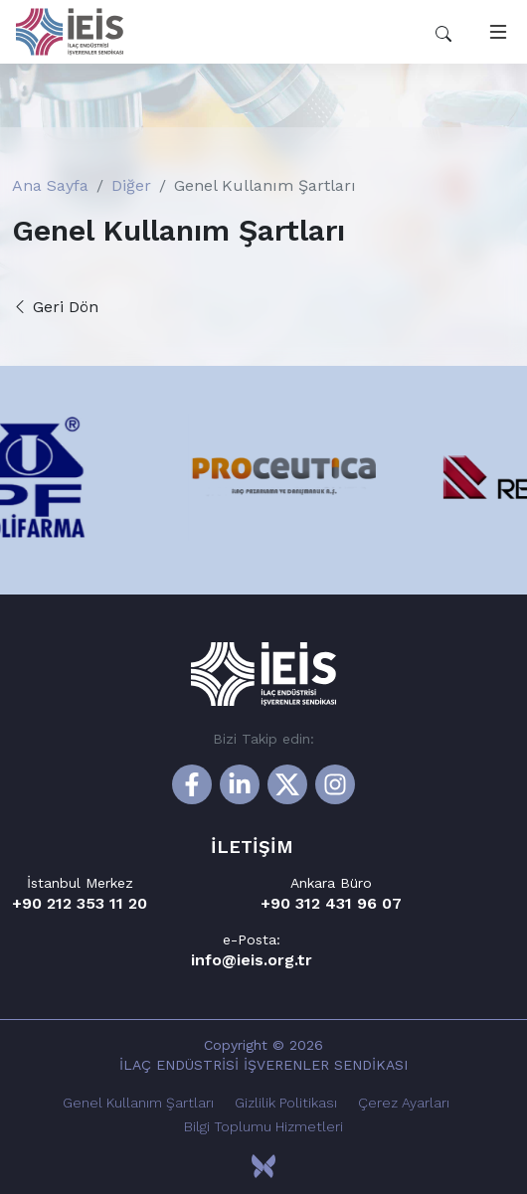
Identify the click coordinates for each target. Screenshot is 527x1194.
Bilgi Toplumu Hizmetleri (263, 1126)
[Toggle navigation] (494, 32)
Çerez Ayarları (403, 1102)
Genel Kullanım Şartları (138, 1102)
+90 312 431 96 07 (331, 903)
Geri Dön (55, 306)
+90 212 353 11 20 (79, 903)
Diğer (131, 185)
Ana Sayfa (50, 185)
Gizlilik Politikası (286, 1102)
